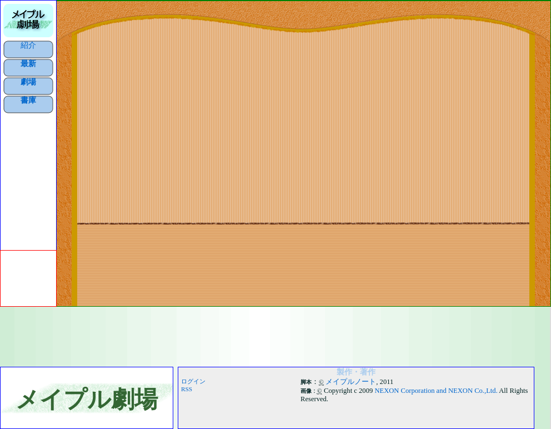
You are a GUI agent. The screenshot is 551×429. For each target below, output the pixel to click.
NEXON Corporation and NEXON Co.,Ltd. (435, 391)
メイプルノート (350, 382)
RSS (186, 389)
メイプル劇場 (87, 399)
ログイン (193, 381)
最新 (28, 63)
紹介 (28, 45)
